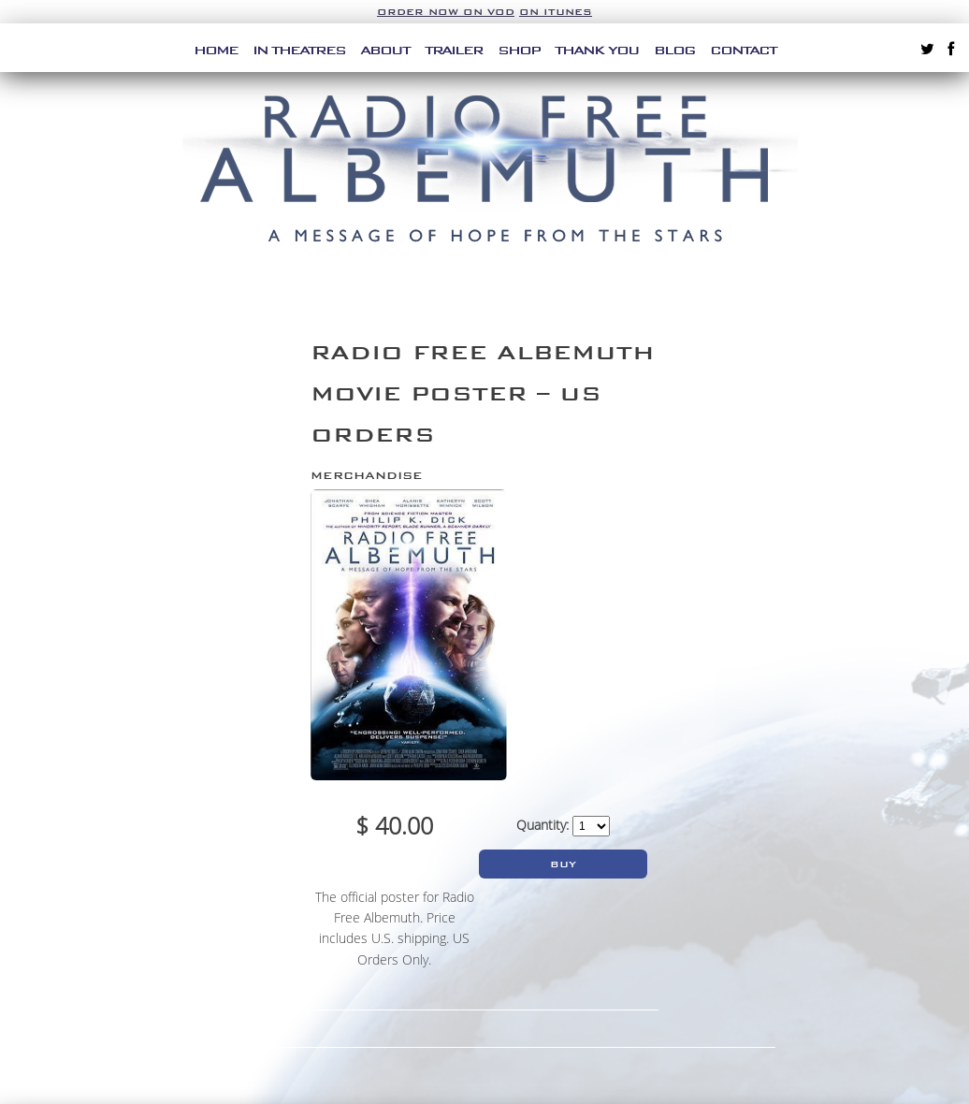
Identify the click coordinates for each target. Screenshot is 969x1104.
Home (216, 50)
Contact (743, 50)
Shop (519, 50)
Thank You (597, 50)
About (385, 50)
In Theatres (299, 50)
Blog (674, 50)
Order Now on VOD (445, 12)
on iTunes (555, 12)
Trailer (454, 50)
